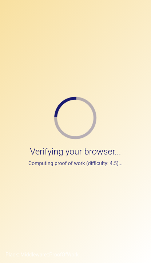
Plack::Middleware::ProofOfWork (42, 255)
